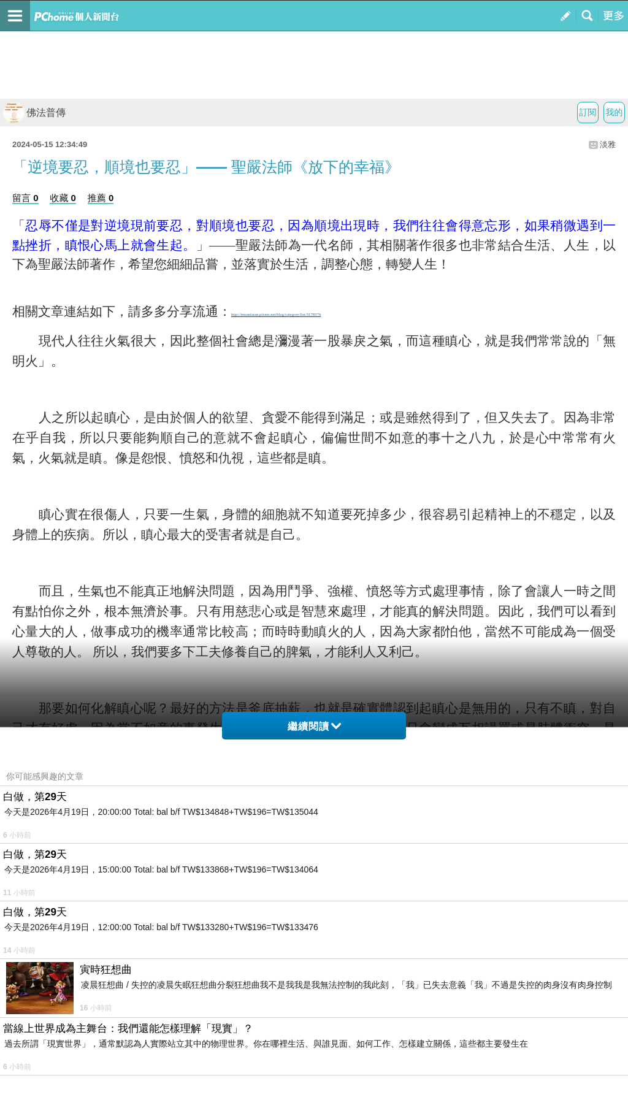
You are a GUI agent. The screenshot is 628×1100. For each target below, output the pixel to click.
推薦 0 (101, 198)
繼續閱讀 (314, 726)
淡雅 (608, 144)
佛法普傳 (34, 112)
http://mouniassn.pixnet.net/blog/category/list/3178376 (276, 314)
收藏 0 (63, 198)
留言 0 (25, 198)
